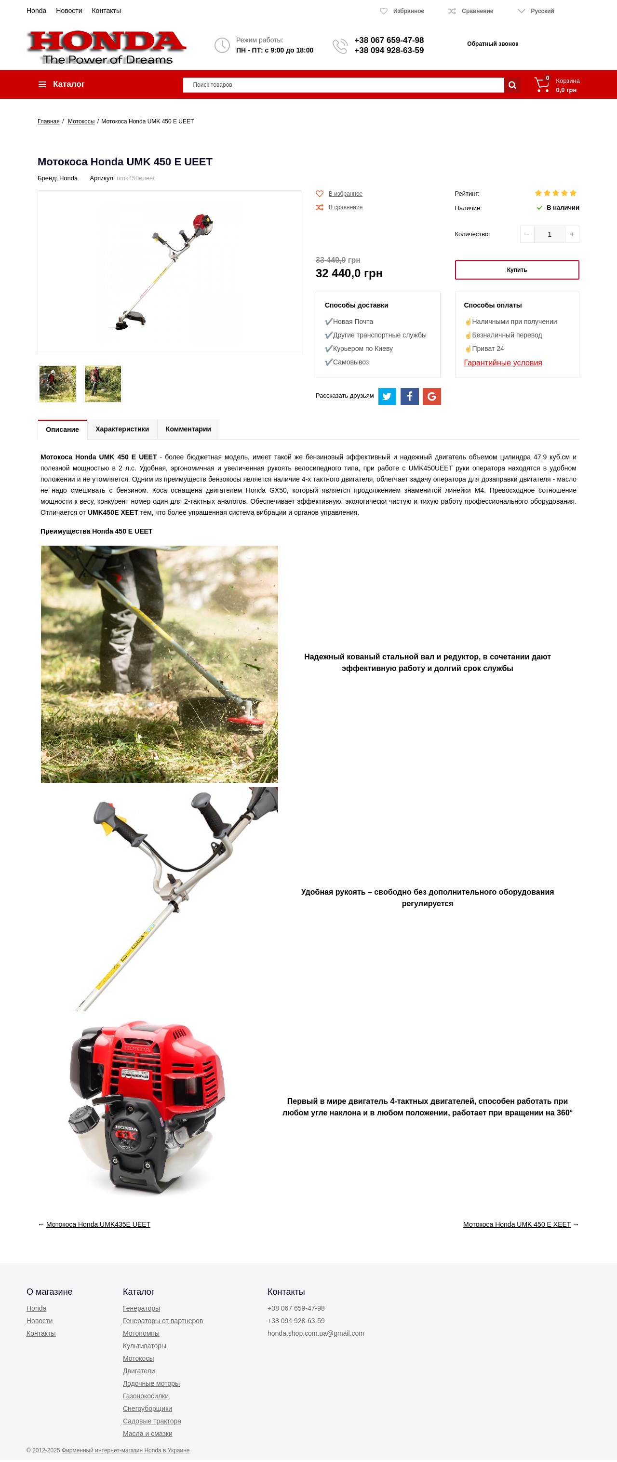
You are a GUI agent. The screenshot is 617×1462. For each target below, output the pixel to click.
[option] (57, 385)
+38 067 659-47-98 (389, 40)
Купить (517, 271)
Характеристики (125, 431)
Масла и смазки (148, 1436)
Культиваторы (144, 1348)
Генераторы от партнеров (163, 1323)
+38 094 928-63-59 (389, 50)
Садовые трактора (152, 1423)
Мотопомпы (141, 1336)
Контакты (106, 10)
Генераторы (141, 1310)
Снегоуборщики (147, 1411)
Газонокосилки (146, 1398)
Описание (63, 432)
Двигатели (139, 1373)
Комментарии (192, 431)
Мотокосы (138, 1361)
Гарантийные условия (503, 364)
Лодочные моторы (151, 1386)
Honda (36, 10)
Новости (69, 10)
